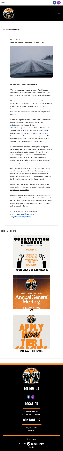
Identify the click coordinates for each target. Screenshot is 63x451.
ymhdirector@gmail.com (22, 217)
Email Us (31, 430)
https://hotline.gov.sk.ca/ (19, 128)
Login (31, 447)
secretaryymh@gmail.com (24, 214)
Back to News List (13, 29)
